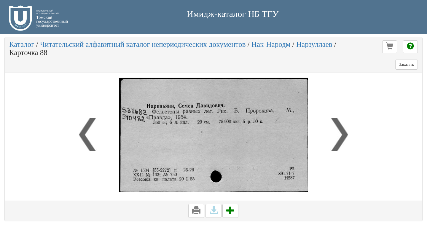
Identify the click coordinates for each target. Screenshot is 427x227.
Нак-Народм (271, 44)
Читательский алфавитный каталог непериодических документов (143, 44)
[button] (389, 46)
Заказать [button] (406, 64)
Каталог (21, 44)
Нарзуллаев (314, 44)
